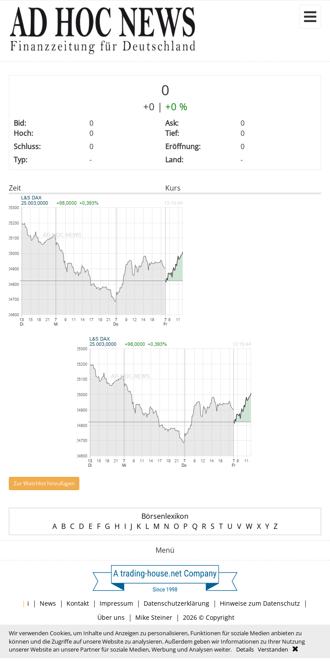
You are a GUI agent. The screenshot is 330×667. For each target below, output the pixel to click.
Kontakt (78, 603)
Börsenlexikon (165, 516)
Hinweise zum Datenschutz (260, 603)
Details (245, 649)
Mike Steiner (153, 617)
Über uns (111, 617)
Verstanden (273, 649)
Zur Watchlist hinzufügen (44, 483)
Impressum (116, 603)
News (48, 603)
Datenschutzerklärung (176, 603)
